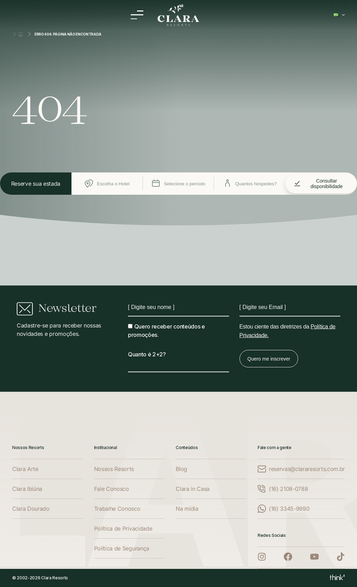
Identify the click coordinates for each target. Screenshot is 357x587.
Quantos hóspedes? (250, 183)
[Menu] (137, 14)
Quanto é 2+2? (147, 354)
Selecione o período (178, 183)
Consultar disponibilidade (318, 183)
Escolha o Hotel (107, 183)
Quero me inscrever (269, 359)
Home (20, 34)
